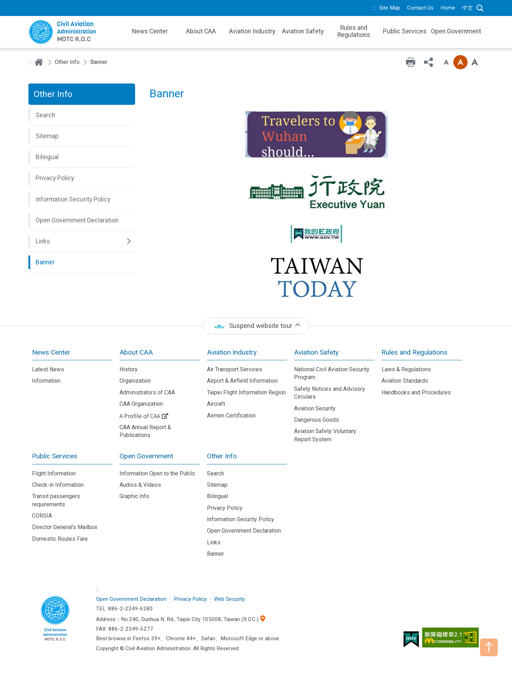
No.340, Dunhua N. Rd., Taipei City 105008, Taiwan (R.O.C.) (189, 619)
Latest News (48, 369)
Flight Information (54, 473)
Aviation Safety (316, 352)
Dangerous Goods (316, 419)
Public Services (54, 456)
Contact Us (420, 8)
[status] (256, 326)
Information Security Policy (240, 519)
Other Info (67, 62)
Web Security (229, 599)
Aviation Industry (232, 352)
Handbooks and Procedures (416, 392)
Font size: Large (475, 62)
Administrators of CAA (147, 392)
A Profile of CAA (139, 415)
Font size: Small (446, 62)
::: (374, 8)
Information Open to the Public (157, 473)
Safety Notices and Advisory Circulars (329, 393)
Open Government (146, 456)
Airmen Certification (231, 415)
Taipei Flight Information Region (246, 392)
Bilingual (217, 496)
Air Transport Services (234, 369)
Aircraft (216, 403)
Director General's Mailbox (64, 527)
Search (480, 8)
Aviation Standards (405, 380)
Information (46, 380)
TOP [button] (489, 647)
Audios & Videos (140, 484)
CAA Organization (141, 403)
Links (213, 542)
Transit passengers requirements (56, 500)
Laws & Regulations (406, 369)
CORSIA (42, 515)
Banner (215, 553)
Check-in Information (58, 484)
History (128, 369)
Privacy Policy (224, 508)
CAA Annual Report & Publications (145, 431)
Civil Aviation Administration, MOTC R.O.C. (55, 619)
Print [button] (411, 62)
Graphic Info (134, 496)
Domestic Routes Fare (60, 538)
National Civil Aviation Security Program (331, 373)
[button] (81, 115)
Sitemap (217, 484)
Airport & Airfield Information (242, 380)
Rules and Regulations (414, 352)
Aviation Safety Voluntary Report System (325, 435)
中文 (467, 8)
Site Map (389, 8)
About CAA (136, 352)
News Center (51, 352)
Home (448, 8)
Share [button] (428, 62)
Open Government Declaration (244, 530)
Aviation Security (315, 408)
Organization (135, 380)
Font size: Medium (460, 62)
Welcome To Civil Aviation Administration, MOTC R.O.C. (74, 32)
